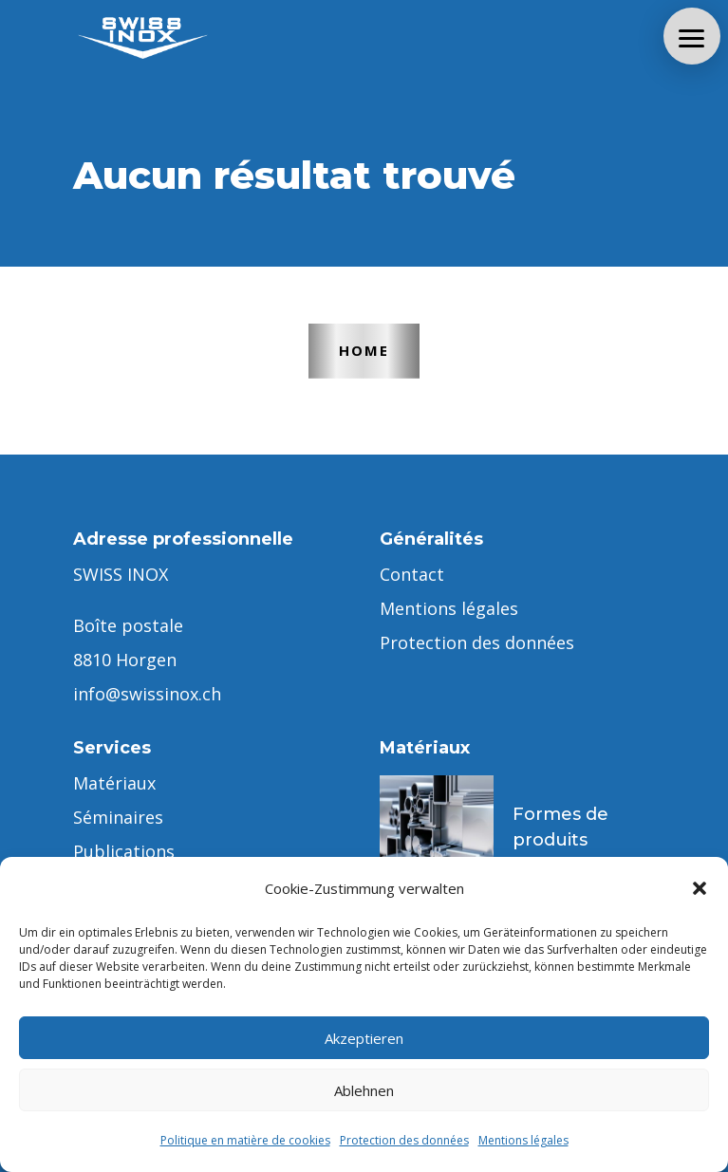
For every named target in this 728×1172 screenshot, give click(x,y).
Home (364, 350)
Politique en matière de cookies (245, 1140)
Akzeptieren (364, 1038)
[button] (699, 888)
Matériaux (114, 783)
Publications (124, 851)
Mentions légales (523, 1140)
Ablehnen (364, 1090)
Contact (412, 574)
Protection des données (404, 1140)
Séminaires (118, 817)
